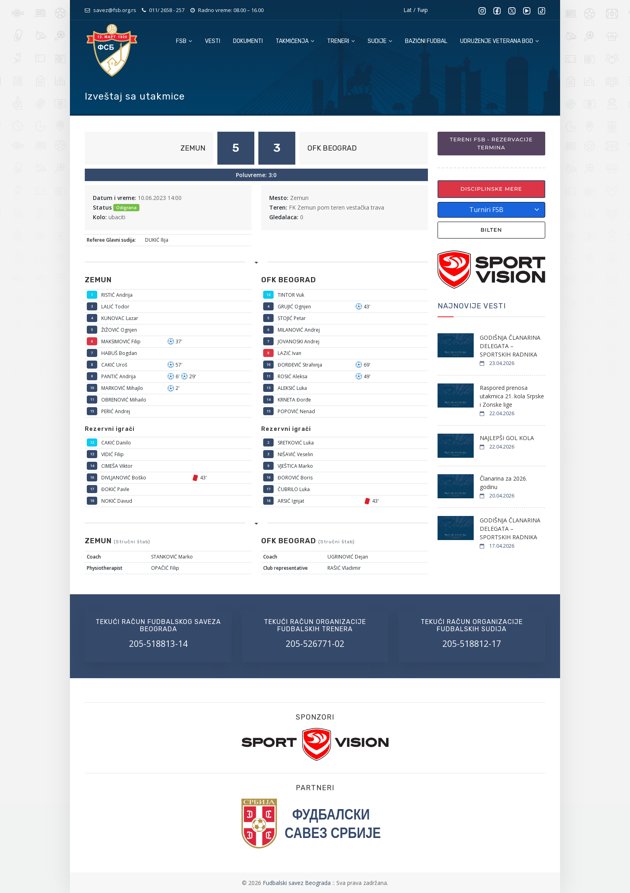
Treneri (341, 41)
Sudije (380, 41)
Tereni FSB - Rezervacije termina (491, 143)
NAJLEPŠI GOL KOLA (507, 438)
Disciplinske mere (491, 189)
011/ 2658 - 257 (166, 10)
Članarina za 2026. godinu (503, 483)
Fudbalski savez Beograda (297, 883)
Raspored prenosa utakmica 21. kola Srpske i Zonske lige (512, 396)
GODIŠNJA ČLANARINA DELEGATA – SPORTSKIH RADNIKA (510, 346)
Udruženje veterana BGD (499, 41)
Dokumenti (248, 41)
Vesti (212, 41)
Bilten (491, 229)
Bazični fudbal (426, 41)
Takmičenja (295, 41)
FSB (184, 41)
